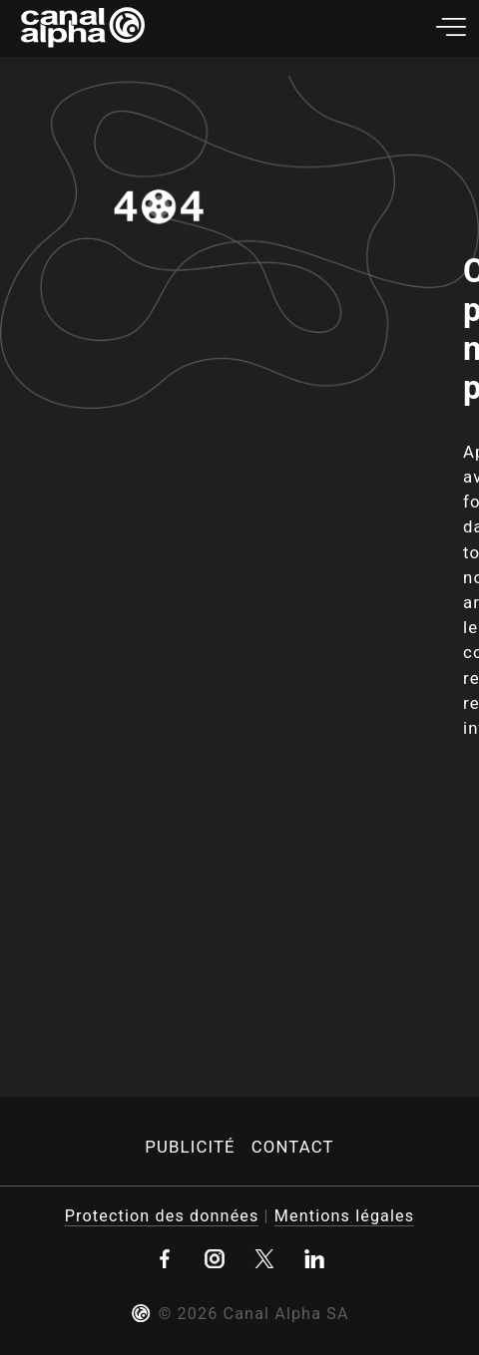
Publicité (190, 1147)
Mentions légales (344, 1215)
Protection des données (162, 1215)
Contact (292, 1147)
